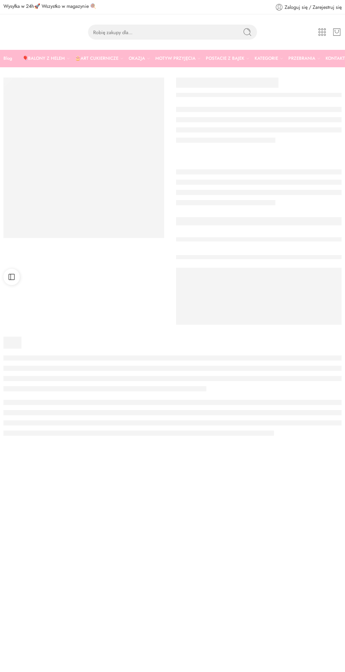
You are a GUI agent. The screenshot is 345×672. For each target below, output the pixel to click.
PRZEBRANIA (301, 58)
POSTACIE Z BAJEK (225, 58)
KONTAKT (335, 58)
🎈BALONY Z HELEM (44, 58)
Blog (7, 58)
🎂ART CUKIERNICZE (96, 58)
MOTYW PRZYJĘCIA (175, 58)
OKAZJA (137, 58)
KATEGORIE (266, 58)
